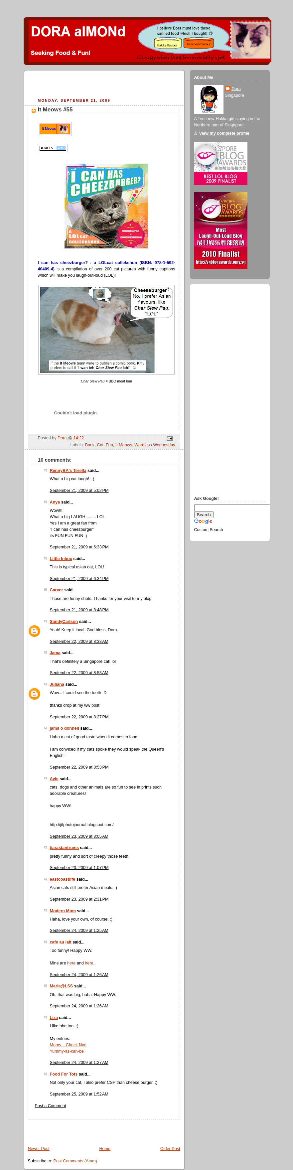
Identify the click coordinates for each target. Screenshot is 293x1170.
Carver (56, 590)
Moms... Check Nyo (68, 1045)
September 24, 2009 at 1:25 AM (79, 930)
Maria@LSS (61, 986)
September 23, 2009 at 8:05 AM (79, 836)
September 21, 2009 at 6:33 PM (79, 547)
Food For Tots (64, 1074)
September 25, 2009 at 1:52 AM (79, 1094)
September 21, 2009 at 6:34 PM (79, 578)
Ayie (54, 779)
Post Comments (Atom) (75, 1161)
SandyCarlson (64, 621)
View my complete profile (224, 133)
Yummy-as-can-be (67, 1051)
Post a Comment (50, 1105)
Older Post (170, 1148)
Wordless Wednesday (154, 445)
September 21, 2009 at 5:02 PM (79, 490)
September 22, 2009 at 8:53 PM (79, 767)
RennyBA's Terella (68, 470)
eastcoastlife (62, 879)
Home (104, 1148)
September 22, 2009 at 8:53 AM (79, 672)
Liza (54, 1017)
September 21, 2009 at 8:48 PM (79, 610)
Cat (100, 445)
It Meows (123, 445)
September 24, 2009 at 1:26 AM (79, 974)
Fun (109, 445)
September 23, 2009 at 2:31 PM (79, 899)
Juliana (57, 684)
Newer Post (39, 1148)
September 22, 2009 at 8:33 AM (79, 641)
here (71, 963)
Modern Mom (63, 911)
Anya (55, 502)
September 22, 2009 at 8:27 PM (79, 717)
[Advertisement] (106, 85)
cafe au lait (61, 942)
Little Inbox (61, 558)
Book (90, 445)
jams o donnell (64, 728)
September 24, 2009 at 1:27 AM (79, 1062)
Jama (55, 653)
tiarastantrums (64, 847)
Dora (236, 88)
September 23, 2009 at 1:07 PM (79, 867)
